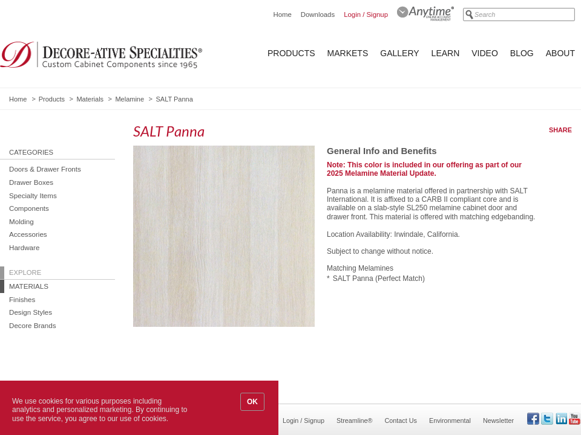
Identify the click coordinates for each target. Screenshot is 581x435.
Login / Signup (366, 14)
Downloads (318, 14)
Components (29, 208)
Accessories (28, 234)
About (560, 53)
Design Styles (30, 312)
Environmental (450, 420)
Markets (348, 53)
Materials (89, 99)
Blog (522, 53)
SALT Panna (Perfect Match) (379, 278)
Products (291, 53)
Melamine (129, 99)
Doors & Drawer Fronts (45, 169)
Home (282, 14)
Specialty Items (33, 195)
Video (484, 53)
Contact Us (401, 420)
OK (252, 402)
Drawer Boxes (31, 182)
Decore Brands (32, 325)
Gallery (399, 53)
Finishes (22, 299)
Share (560, 130)
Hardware (24, 247)
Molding (21, 221)
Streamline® (354, 420)
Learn (446, 53)
